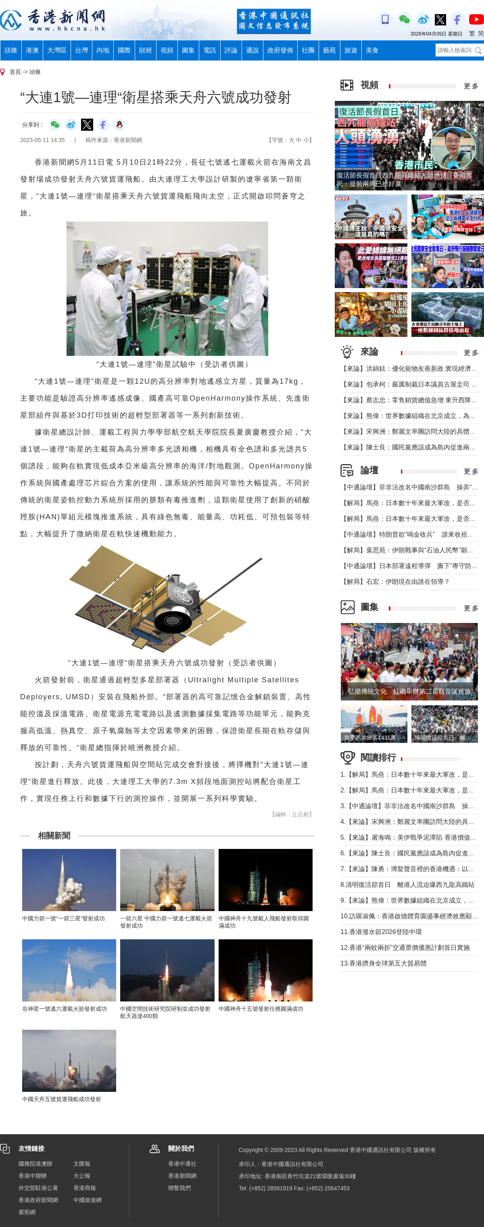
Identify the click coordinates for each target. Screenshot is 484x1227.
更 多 (471, 86)
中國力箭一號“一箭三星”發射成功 (63, 918)
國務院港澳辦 (35, 1163)
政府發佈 (280, 50)
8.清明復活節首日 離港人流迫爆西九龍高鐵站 (407, 884)
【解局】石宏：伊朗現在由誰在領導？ (395, 581)
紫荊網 (27, 1212)
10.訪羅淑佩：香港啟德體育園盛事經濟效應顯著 (409, 916)
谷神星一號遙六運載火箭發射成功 (64, 1008)
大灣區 (57, 50)
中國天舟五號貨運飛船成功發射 (61, 1099)
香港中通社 (182, 1163)
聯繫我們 (179, 1188)
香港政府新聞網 (38, 1200)
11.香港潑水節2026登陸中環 (381, 931)
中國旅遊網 (87, 1200)
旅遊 (350, 50)
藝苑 (329, 50)
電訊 (209, 50)
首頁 (15, 72)
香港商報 (84, 1188)
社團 (308, 50)
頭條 (10, 50)
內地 (102, 50)
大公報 (81, 1176)
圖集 (188, 50)
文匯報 (81, 1163)
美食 (372, 50)
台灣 (81, 50)
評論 (231, 50)
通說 (252, 50)
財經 (145, 50)
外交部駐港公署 (38, 1188)
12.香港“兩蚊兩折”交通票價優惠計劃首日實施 (405, 947)
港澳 (32, 50)
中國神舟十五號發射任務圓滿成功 (261, 1008)
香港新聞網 (182, 1176)
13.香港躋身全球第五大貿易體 (383, 963)
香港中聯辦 (33, 1176)
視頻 (167, 50)
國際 (124, 50)
